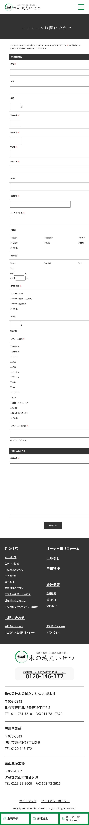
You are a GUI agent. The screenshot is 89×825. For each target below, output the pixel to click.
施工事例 (9, 582)
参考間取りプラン (14, 588)
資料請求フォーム (55, 626)
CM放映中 (51, 605)
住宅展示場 (10, 576)
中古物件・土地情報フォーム (20, 632)
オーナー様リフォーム (70, 818)
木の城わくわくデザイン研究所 (21, 606)
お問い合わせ (53, 632)
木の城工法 (10, 557)
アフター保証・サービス (17, 594)
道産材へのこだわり (15, 600)
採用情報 (51, 599)
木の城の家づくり (14, 569)
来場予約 (11, 818)
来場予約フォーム (14, 626)
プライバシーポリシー (55, 803)
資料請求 (40, 818)
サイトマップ (27, 803)
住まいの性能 (12, 563)
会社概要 (51, 593)
